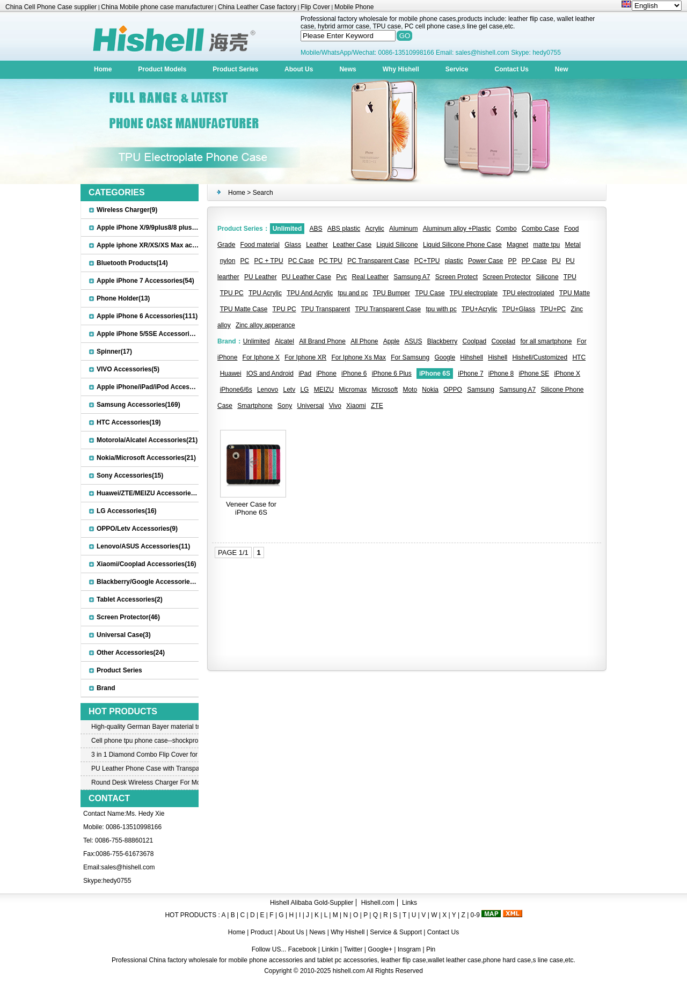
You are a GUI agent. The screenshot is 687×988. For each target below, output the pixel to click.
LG (304, 389)
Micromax (353, 389)
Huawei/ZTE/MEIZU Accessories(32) (151, 493)
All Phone (364, 341)
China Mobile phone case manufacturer (157, 7)
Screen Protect (456, 277)
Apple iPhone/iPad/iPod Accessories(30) (158, 387)
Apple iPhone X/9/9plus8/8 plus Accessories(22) (170, 227)
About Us (298, 69)
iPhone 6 (354, 373)
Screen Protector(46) (128, 617)
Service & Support (396, 932)
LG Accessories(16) (127, 511)
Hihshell (471, 357)
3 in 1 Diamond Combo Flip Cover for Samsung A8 (145, 754)
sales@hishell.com (128, 867)
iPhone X (567, 373)
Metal (573, 244)
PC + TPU (268, 261)
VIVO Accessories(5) (128, 369)
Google (444, 357)
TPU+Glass (519, 309)
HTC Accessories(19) (129, 422)
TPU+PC (553, 309)
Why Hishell (401, 69)
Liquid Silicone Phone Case (462, 244)
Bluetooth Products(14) (132, 263)
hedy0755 (117, 880)
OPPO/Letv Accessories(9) (137, 528)
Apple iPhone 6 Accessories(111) (147, 316)
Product (263, 932)
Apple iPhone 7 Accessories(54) (145, 280)
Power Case (485, 261)
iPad (304, 373)
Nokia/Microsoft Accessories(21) (146, 458)
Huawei (231, 373)
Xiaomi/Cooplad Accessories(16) (146, 564)
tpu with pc (441, 309)
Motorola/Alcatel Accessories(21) (147, 440)
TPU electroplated (528, 293)
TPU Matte (574, 293)
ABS (316, 228)
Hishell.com (377, 902)
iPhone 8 (501, 373)
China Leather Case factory (257, 7)
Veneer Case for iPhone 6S (251, 508)
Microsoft (385, 389)
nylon (228, 261)
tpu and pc (353, 293)
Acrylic (374, 228)
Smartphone (254, 405)
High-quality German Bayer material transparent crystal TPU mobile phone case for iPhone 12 (145, 726)
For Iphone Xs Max (359, 357)
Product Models (162, 69)
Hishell (497, 357)
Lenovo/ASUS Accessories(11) (143, 546)
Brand (106, 688)
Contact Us (511, 69)
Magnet (517, 244)
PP (512, 261)
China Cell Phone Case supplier (51, 7)
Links (409, 902)
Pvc (341, 277)
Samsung (480, 389)
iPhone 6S (434, 373)
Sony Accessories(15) (130, 475)
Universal (310, 405)
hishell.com (349, 971)
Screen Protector (507, 277)
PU (556, 261)
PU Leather (260, 277)
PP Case (534, 261)
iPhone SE (533, 373)
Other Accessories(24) (131, 652)
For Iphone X (261, 357)
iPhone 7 (470, 373)
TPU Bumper (391, 293)
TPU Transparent (325, 309)
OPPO (452, 389)
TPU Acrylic (265, 293)
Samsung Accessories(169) (138, 404)
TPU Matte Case (244, 309)
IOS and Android (270, 373)
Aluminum (403, 228)
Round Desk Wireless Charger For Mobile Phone (145, 782)
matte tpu (546, 244)
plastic (454, 261)
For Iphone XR (305, 357)
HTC (579, 357)
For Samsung (410, 357)
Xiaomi (356, 405)
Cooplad (503, 341)
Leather (317, 244)
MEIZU (324, 389)
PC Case (301, 261)
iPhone (326, 373)
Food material (260, 244)
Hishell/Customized (540, 357)
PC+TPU (427, 261)
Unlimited (287, 228)
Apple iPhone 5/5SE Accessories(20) (152, 334)
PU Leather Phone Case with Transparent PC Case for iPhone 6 (145, 768)
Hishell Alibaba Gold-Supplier (311, 902)
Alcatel (284, 341)
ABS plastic (343, 228)
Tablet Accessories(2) (130, 599)
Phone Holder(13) (123, 298)
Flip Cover (315, 7)
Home (103, 69)
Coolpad (475, 341)
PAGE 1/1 (233, 552)
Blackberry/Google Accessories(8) (149, 582)
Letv (289, 389)
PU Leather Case (306, 277)
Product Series (235, 69)
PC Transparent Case (378, 261)
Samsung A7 (411, 277)
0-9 (475, 915)
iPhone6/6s (236, 389)
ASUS (413, 341)
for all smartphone (546, 341)
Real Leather (370, 277)
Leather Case (352, 244)
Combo (506, 228)
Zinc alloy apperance (265, 325)
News (347, 69)
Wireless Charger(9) (127, 210)
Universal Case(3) (124, 635)
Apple (391, 341)
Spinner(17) (114, 351)
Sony (284, 405)
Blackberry (442, 341)
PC (245, 261)
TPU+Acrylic (479, 309)
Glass (292, 244)
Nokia (430, 389)
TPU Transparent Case (388, 309)
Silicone (547, 277)
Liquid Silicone (397, 244)
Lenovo (267, 389)
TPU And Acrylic (310, 293)
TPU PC (232, 293)
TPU (570, 277)
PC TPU (330, 261)
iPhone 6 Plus (392, 373)
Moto (410, 389)
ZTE (377, 405)
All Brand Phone (322, 341)
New (561, 69)
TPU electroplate (474, 293)
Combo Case (540, 228)
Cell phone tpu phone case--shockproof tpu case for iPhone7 (145, 740)
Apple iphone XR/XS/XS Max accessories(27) (165, 245)
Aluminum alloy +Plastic (457, 228)
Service (457, 69)
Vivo (335, 405)
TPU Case (429, 293)
